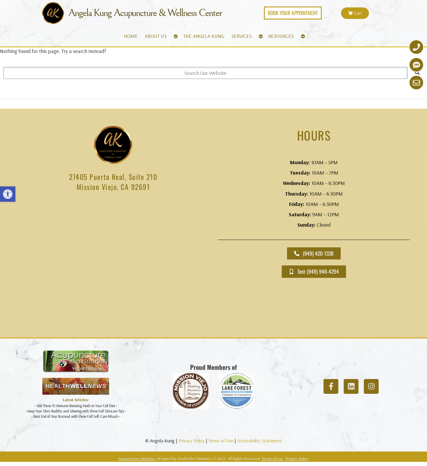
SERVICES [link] (241, 36)
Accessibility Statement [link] (259, 441)
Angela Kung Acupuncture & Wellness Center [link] (145, 13)
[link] (7, 194)
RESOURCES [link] (281, 36)
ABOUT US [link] (156, 36)
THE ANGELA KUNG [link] (203, 36)
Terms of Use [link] (220, 441)
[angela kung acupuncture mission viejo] (113, 266)
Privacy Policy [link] (192, 441)
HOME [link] (131, 36)
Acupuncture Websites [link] (137, 458)
